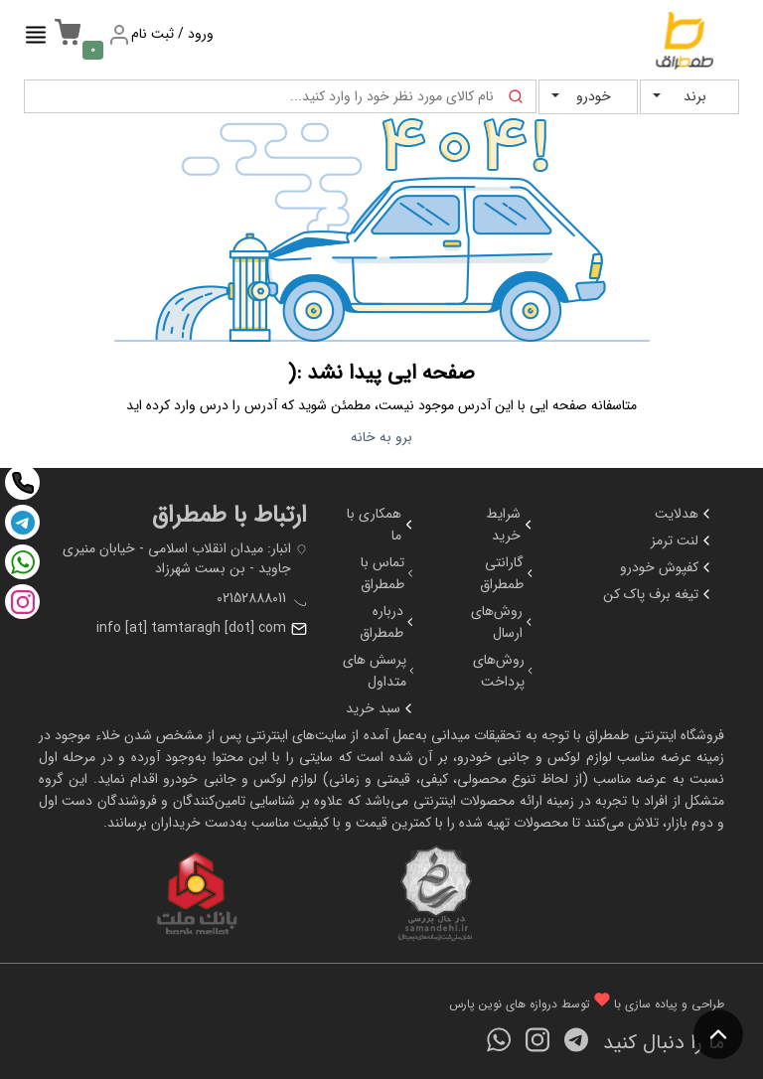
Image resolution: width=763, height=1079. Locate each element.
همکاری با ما (381, 524)
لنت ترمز (682, 540)
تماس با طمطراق (388, 573)
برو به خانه (381, 437)
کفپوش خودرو (667, 567)
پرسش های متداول (379, 671)
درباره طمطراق (388, 622)
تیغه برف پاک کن (658, 594)
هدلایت (684, 514)
